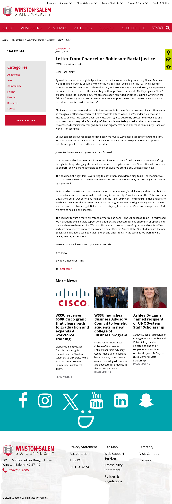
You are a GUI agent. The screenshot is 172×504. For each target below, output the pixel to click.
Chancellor (66, 268)
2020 (60, 39)
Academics (57, 27)
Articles (50, 39)
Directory (146, 447)
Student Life (133, 27)
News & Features (35, 39)
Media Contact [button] (25, 120)
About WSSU (18, 39)
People (11, 97)
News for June (15, 50)
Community (63, 48)
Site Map (111, 447)
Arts (9, 80)
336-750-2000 (15, 470)
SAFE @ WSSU (80, 467)
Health (11, 91)
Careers (145, 460)
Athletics (83, 27)
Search (161, 27)
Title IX (75, 460)
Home (5, 39)
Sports (11, 108)
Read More (64, 377)
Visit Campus (149, 453)
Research (107, 27)
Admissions (31, 27)
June (68, 39)
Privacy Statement (83, 447)
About (8, 27)
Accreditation (80, 453)
